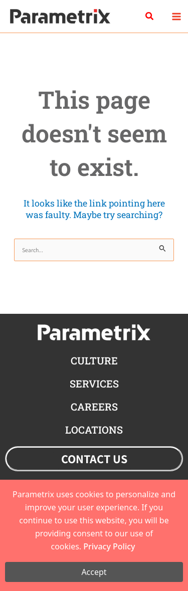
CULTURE (94, 360)
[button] (149, 16)
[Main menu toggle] (176, 16)
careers (94, 406)
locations (94, 429)
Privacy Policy (109, 546)
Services (94, 383)
